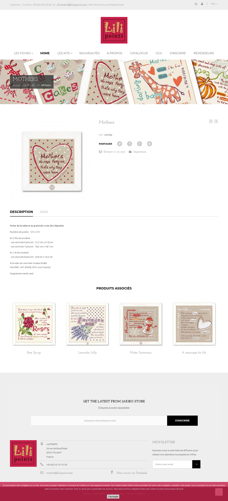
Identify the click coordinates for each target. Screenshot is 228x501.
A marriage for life (194, 352)
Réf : (101, 134)
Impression (139, 151)
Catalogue (139, 53)
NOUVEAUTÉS (89, 53)
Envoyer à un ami (114, 151)
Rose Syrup (34, 352)
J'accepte (113, 496)
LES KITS (63, 53)
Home (44, 53)
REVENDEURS (204, 53)
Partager (105, 143)
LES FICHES (22, 53)
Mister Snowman (141, 352)
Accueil (16, 85)
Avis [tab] (44, 212)
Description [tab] (21, 212)
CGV (159, 53)
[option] (34, 332)
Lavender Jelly (87, 352)
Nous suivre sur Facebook (132, 473)
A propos (114, 53)
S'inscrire (178, 53)
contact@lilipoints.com (73, 4)
